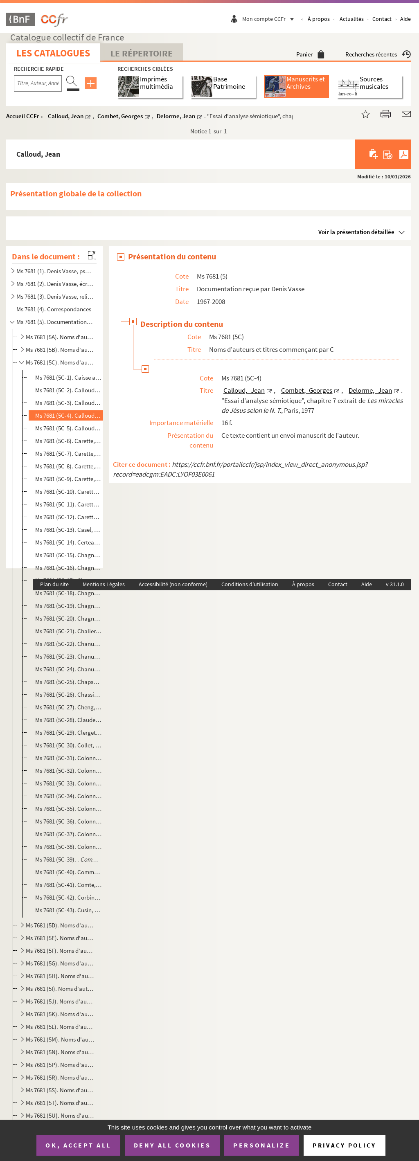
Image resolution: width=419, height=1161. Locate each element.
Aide (405, 18)
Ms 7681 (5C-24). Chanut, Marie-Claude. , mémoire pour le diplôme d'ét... (68, 669)
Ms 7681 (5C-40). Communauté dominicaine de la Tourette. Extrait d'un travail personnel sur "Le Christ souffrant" (68, 872)
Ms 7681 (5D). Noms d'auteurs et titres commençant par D (60, 925)
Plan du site (54, 584)
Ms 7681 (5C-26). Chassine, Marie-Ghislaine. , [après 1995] (68, 694)
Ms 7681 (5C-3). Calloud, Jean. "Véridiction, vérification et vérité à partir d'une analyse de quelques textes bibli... (68, 403)
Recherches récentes (378, 54)
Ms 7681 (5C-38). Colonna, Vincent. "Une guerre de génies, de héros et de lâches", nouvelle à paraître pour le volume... (68, 846)
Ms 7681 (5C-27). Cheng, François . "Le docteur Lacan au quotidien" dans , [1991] (68, 707)
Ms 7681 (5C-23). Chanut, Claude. (68, 656)
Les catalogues (53, 53)
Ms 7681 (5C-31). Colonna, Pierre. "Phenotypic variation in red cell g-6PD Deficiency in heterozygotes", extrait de (68, 758)
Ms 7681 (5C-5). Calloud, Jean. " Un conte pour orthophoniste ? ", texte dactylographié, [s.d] (68, 428)
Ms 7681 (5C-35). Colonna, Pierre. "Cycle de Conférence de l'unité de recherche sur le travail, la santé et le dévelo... (68, 808)
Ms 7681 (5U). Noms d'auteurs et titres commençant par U (60, 1115)
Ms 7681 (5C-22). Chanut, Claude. (68, 644)
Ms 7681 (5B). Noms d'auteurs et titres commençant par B (60, 349)
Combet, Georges (120, 116)
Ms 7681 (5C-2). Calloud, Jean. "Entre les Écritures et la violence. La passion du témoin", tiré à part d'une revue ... (68, 390)
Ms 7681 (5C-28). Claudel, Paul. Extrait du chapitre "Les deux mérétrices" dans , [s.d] (68, 720)
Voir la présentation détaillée (356, 232)
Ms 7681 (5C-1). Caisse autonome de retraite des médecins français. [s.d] (68, 377)
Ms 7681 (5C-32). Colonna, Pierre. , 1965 (68, 770)
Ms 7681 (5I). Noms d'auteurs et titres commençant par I (60, 988)
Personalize (261, 1145)
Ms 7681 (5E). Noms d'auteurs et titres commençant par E (60, 938)
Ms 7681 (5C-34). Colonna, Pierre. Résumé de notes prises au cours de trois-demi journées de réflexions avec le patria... (68, 796)
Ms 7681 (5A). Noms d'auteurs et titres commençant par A (60, 337)
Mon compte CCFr (270, 19)
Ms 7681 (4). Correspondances (53, 309)
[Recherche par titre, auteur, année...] (38, 83)
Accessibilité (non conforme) (173, 584)
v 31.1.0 (395, 584)
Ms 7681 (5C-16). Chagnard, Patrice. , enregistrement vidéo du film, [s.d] (68, 568)
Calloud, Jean (65, 116)
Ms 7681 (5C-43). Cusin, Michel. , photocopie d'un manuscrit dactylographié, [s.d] (68, 910)
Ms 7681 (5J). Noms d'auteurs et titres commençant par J (60, 1001)
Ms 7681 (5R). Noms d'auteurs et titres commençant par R (60, 1077)
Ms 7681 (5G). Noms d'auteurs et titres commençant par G (60, 963)
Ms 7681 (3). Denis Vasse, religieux (54, 296)
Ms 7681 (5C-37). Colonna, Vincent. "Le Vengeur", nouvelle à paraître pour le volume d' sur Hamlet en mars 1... (68, 834)
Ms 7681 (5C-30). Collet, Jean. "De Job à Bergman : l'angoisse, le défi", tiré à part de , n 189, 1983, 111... (68, 745)
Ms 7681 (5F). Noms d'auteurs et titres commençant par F (60, 950)
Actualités (352, 18)
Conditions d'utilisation (249, 584)
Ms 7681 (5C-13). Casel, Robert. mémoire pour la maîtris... (68, 529)
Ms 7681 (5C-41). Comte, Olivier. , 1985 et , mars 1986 (68, 885)
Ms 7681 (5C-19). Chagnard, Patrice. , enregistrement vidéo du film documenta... (68, 606)
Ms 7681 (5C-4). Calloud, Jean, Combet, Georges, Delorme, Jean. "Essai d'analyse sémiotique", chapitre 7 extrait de (68, 415)
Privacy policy (344, 1145)
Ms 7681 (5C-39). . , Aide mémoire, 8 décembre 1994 (68, 859)
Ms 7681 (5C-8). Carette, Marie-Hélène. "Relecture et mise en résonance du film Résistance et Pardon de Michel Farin (68, 466)
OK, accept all (78, 1145)
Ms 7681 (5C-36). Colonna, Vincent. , (68, 821)
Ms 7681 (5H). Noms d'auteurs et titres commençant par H (60, 976)
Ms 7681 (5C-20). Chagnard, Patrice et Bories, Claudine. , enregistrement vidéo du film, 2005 (68, 618)
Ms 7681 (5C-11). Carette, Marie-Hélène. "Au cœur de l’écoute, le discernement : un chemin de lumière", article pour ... (68, 504)
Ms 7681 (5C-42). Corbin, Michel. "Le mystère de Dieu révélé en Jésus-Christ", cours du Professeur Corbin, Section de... (68, 897)
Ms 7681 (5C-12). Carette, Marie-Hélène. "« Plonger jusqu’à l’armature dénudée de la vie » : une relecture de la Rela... (68, 517)
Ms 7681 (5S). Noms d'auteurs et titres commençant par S (60, 1090)
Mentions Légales (104, 584)
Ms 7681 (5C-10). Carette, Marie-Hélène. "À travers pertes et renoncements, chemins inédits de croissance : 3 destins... (68, 491)
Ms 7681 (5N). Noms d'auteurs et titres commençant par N (60, 1052)
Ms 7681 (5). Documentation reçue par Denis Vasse (54, 322)
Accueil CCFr (22, 116)
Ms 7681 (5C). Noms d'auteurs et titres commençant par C (60, 362)
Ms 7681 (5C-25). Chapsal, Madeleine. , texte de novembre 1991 (68, 682)
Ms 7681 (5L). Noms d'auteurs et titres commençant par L (60, 1026)
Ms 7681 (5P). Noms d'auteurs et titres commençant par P (60, 1065)
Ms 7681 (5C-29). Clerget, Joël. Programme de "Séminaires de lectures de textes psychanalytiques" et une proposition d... (68, 732)
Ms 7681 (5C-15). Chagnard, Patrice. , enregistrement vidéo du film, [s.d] (68, 555)
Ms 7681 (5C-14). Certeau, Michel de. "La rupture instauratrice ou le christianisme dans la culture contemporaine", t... (68, 542)
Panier (310, 54)
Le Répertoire (141, 53)
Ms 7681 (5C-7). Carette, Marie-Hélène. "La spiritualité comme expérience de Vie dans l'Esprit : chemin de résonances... (68, 453)
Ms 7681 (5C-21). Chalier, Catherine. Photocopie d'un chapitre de (68, 631)
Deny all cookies (172, 1145)
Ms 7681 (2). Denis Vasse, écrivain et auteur (54, 284)
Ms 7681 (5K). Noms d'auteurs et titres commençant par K (60, 1014)
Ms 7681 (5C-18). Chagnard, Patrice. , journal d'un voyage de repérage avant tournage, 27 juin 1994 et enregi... (68, 593)
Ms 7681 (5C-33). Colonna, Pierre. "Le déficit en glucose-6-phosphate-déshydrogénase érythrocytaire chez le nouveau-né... (68, 783)
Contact (382, 18)
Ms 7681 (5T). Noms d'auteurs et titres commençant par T (60, 1103)
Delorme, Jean (176, 116)
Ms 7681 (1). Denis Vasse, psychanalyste (54, 271)
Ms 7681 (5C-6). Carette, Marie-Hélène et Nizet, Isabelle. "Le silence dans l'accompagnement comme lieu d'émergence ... (68, 441)
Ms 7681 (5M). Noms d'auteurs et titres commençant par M (60, 1039)
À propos (319, 18)
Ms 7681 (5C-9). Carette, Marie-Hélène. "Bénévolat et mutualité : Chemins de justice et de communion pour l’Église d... (68, 479)
